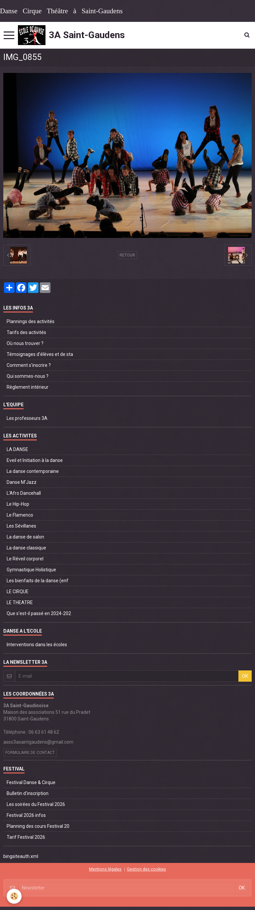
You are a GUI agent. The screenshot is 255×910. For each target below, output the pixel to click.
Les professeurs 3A (27, 418)
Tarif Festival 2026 (26, 837)
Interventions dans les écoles (37, 644)
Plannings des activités (30, 321)
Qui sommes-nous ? (27, 376)
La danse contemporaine (33, 471)
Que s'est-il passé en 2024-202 (39, 613)
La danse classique (26, 547)
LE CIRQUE (18, 591)
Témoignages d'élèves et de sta (40, 354)
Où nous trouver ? (25, 343)
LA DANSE (17, 449)
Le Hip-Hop (18, 504)
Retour (127, 255)
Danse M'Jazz (22, 482)
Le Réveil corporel (25, 558)
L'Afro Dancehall (24, 493)
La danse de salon (25, 537)
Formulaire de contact (30, 752)
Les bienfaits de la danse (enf (37, 580)
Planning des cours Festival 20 (38, 826)
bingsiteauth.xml (20, 856)
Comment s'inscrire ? (29, 365)
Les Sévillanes (21, 526)
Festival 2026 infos (26, 815)
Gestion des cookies (146, 869)
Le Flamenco (20, 515)
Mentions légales (105, 869)
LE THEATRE (20, 602)
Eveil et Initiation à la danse (35, 460)
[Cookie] (14, 896)
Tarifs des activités (26, 332)
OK (245, 676)
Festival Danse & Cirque (31, 782)
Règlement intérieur (27, 387)
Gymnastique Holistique (31, 569)
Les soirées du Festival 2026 (36, 804)
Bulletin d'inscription (27, 793)
